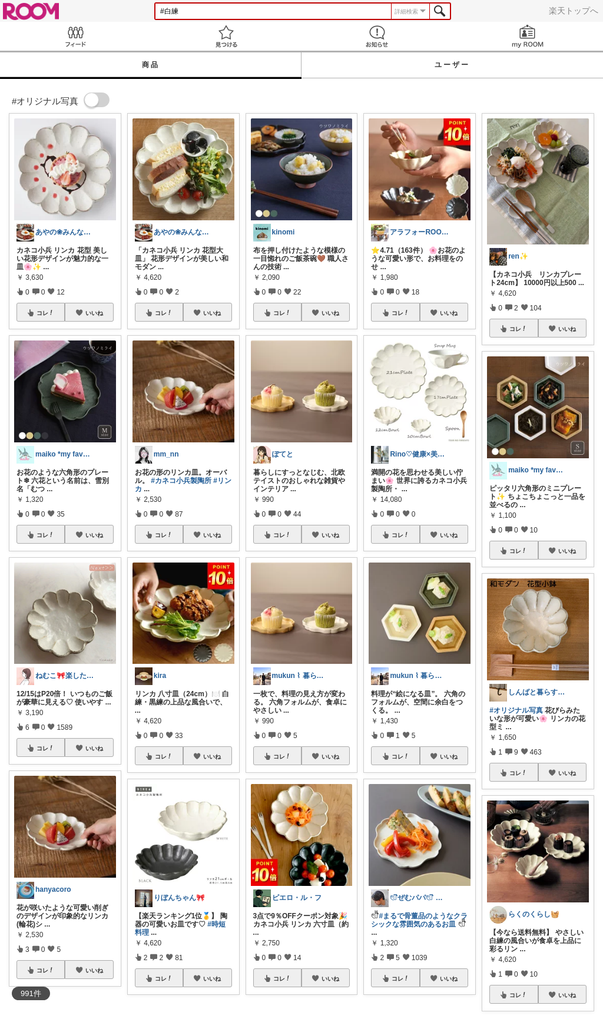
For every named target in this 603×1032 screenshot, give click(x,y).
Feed (75, 36)
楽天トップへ (573, 10)
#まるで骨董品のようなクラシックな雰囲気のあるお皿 (419, 920)
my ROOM (527, 36)
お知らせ (377, 36)
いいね (94, 313)
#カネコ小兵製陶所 (181, 481)
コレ (45, 313)
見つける (226, 36)
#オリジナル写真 (516, 710)
